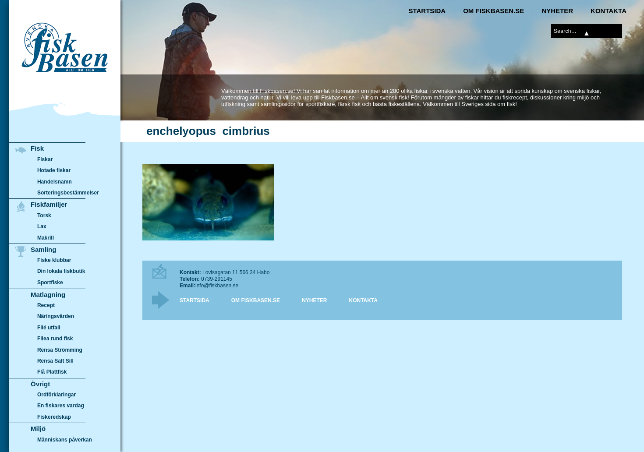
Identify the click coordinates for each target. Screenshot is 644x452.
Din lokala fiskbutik (61, 271)
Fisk (37, 148)
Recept (46, 305)
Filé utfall (48, 328)
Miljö (38, 428)
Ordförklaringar (56, 395)
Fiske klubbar (54, 260)
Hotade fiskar (54, 170)
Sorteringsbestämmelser (68, 193)
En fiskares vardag (60, 406)
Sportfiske (50, 282)
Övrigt (40, 384)
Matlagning (48, 294)
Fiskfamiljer (49, 204)
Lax (41, 226)
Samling (43, 249)
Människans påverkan (64, 440)
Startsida (427, 10)
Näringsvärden (55, 316)
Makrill (45, 238)
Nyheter (557, 10)
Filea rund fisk (55, 338)
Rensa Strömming (59, 350)
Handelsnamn (54, 182)
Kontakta (608, 10)
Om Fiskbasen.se (493, 10)
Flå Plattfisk (52, 372)
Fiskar (45, 159)
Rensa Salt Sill (55, 361)
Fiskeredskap (54, 417)
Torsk (44, 215)
